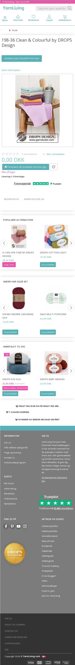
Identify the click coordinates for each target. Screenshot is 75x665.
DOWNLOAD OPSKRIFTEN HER (21, 58)
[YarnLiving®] (14, 7)
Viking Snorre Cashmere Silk (17, 316)
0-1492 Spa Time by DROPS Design (18, 254)
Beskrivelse (11, 199)
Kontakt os (9, 457)
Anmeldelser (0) (34, 199)
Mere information (11, 70)
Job (6, 649)
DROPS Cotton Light (53, 252)
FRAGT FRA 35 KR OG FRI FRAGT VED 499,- (39, 406)
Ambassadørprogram (15, 462)
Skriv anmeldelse (55, 154)
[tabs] (65, 18)
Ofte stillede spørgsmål (15, 447)
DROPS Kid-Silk (11, 379)
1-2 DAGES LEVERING (19, 412)
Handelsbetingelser (16, 637)
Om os (7, 442)
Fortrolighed (12, 643)
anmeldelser (29, 154)
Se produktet (48, 264)
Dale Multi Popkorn (53, 314)
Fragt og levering (12, 452)
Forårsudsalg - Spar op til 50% (15, 1)
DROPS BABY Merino (52, 379)
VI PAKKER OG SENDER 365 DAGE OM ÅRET (39, 419)
